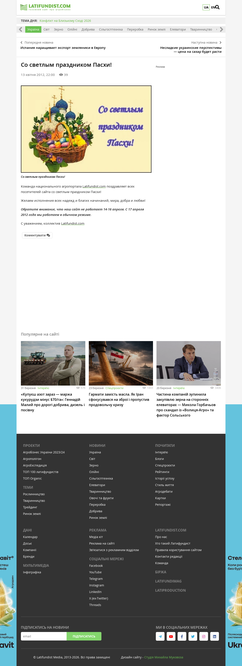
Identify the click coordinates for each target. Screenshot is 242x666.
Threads (95, 603)
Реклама (97, 528)
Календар (30, 535)
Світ (47, 29)
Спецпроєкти (114, 386)
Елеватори (178, 29)
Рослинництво (34, 492)
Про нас (161, 535)
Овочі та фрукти (101, 496)
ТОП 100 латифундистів (40, 470)
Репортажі (163, 502)
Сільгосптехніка (111, 29)
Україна (33, 29)
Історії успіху (164, 476)
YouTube (95, 570)
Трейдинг (30, 505)
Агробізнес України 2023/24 (44, 450)
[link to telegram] (160, 634)
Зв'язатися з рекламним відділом (114, 548)
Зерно (58, 29)
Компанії (29, 548)
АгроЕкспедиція (35, 463)
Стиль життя (164, 483)
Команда (161, 561)
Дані (27, 528)
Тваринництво (201, 29)
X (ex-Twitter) (98, 596)
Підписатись (84, 634)
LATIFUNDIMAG (168, 579)
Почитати (165, 443)
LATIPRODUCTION (170, 588)
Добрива (88, 29)
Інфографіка (32, 570)
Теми (28, 485)
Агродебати (164, 489)
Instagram (96, 583)
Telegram (96, 576)
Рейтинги (162, 470)
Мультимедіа (36, 563)
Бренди (28, 554)
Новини (97, 443)
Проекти (31, 443)
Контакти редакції (168, 554)
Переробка (135, 29)
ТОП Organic (32, 476)
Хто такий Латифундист (172, 541)
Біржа (160, 569)
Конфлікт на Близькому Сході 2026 (65, 21)
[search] (220, 7)
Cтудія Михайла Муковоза (163, 655)
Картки (160, 496)
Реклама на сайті (102, 541)
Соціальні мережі (106, 556)
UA (206, 7)
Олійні (72, 29)
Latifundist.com (94, 185)
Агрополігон (32, 456)
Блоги (159, 456)
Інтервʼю (43, 386)
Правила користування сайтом (178, 548)
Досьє (27, 541)
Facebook (96, 563)
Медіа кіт (96, 535)
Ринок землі (157, 29)
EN (213, 7)
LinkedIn (95, 589)
